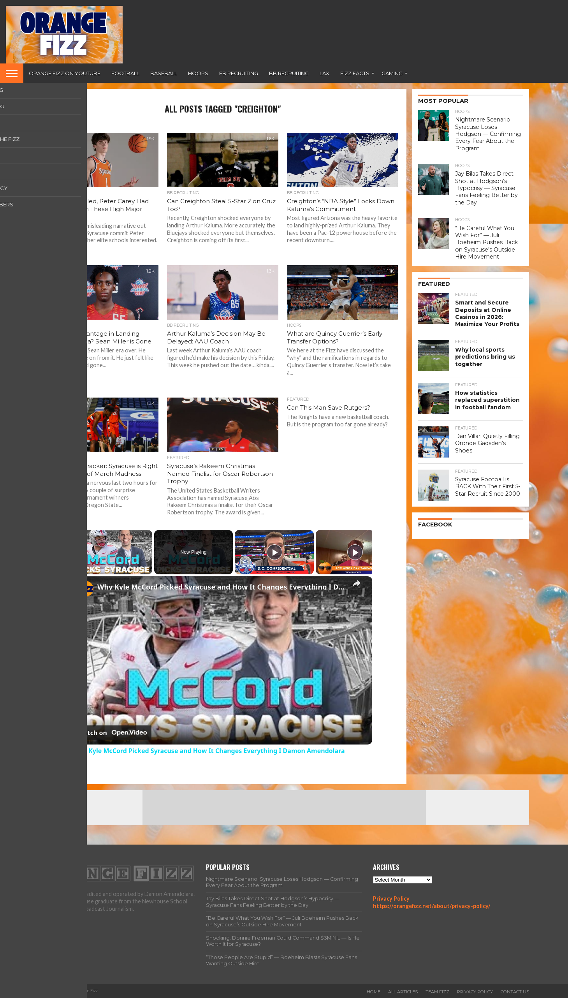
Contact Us (515, 991)
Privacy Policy (391, 898)
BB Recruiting (289, 73)
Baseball (163, 73)
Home (373, 991)
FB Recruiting (238, 73)
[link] (85, 589)
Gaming (392, 73)
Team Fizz (437, 991)
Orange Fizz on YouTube (64, 73)
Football (125, 73)
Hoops (198, 73)
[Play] (274, 552)
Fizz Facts (354, 73)
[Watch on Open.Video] (112, 732)
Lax (324, 73)
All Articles (403, 991)
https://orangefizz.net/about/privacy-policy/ (432, 906)
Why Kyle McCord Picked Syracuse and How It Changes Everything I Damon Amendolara (221, 586)
